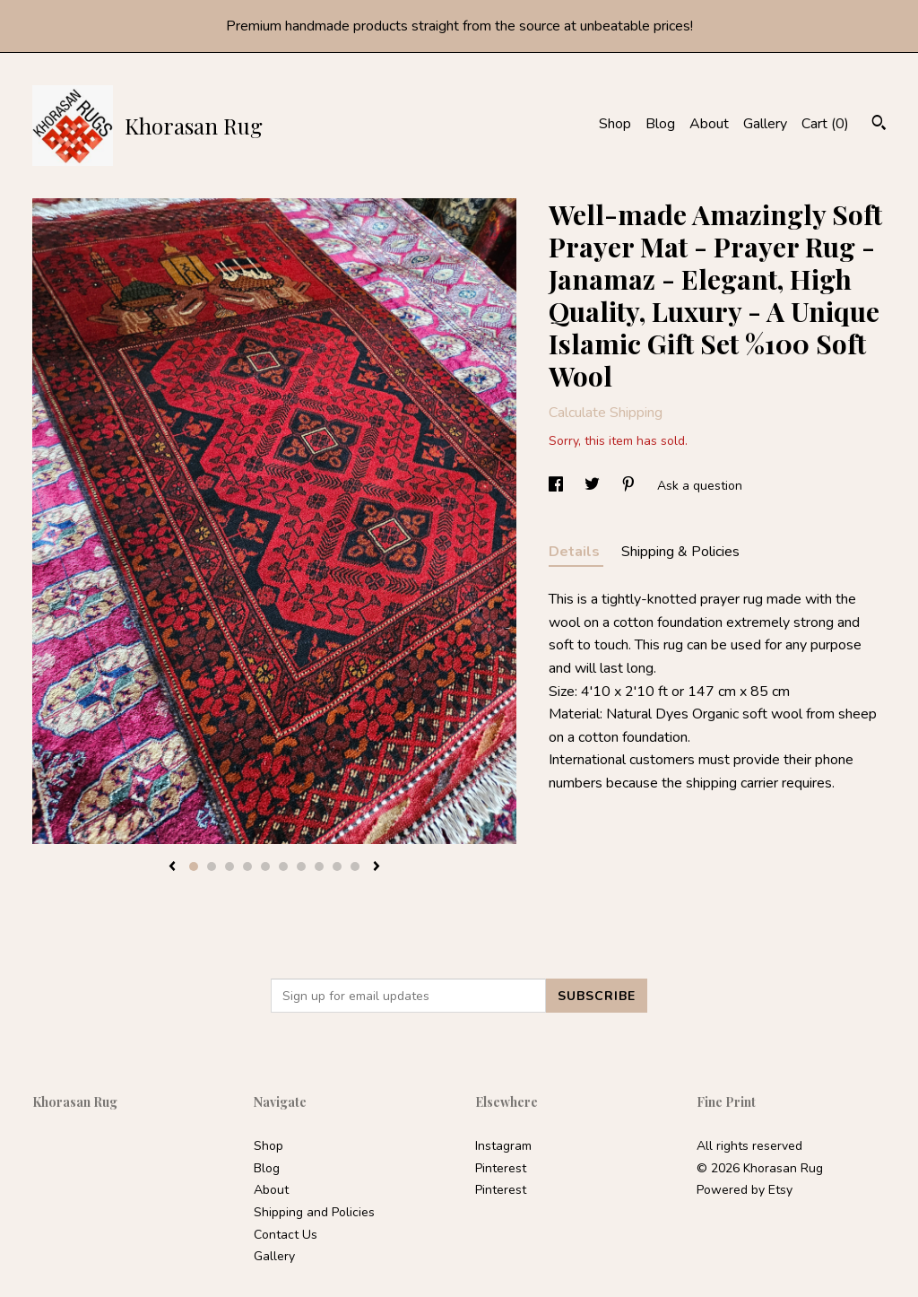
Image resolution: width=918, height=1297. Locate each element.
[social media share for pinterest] (630, 485)
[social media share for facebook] (558, 485)
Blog (660, 124)
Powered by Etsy (744, 1189)
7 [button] (301, 866)
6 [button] (283, 866)
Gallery (765, 124)
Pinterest (500, 1168)
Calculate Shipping (606, 412)
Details (576, 551)
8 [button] (319, 866)
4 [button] (247, 866)
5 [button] (265, 866)
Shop (615, 124)
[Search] (879, 125)
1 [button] (193, 866)
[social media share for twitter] (594, 485)
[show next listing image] (376, 867)
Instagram (503, 1145)
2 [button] (211, 866)
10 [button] (355, 866)
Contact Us (285, 1234)
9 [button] (337, 866)
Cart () (825, 124)
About (709, 124)
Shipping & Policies (680, 551)
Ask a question (699, 485)
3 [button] (229, 866)
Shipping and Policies (314, 1212)
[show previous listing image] (172, 867)
